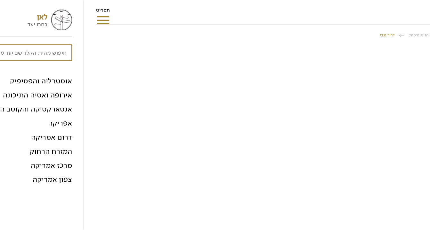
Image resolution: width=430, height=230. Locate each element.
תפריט (20, 12)
